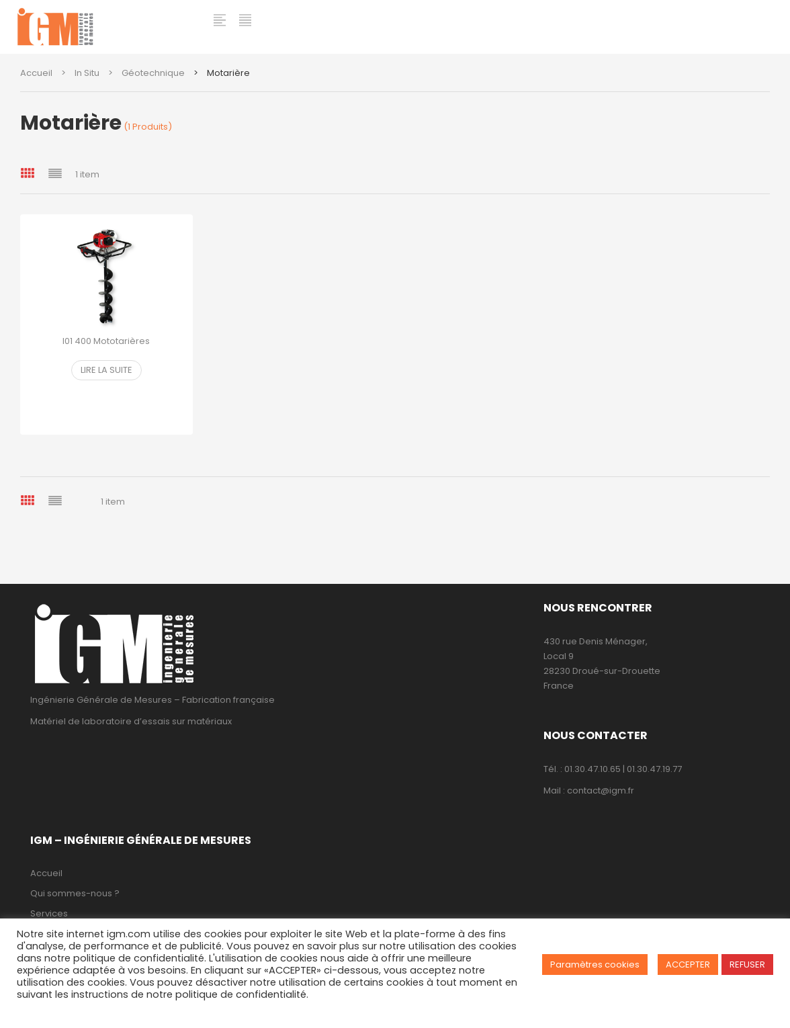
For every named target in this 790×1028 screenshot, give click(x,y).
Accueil (36, 73)
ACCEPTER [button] (688, 964)
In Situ (87, 73)
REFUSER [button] (747, 964)
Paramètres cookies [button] (595, 964)
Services (49, 913)
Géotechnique (153, 73)
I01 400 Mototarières (106, 341)
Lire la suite (106, 369)
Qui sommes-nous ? (75, 893)
